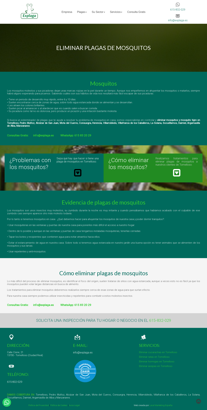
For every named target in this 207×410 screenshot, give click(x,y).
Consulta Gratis (136, 12)
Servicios (116, 12)
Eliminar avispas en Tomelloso (155, 366)
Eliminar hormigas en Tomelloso (156, 361)
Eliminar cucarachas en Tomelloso (158, 352)
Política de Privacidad (38, 405)
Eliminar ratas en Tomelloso (154, 356)
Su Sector (98, 12)
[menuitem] (67, 12)
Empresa (67, 12)
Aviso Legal (74, 405)
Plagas (82, 12)
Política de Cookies (58, 405)
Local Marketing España (160, 405)
